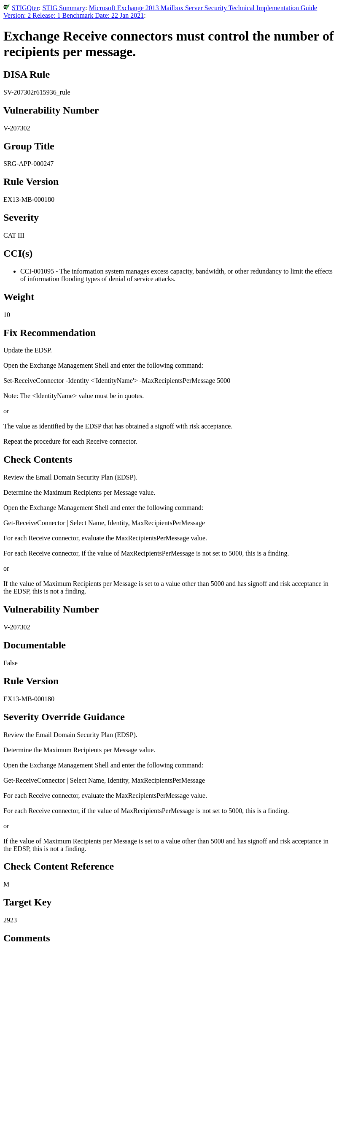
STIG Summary (63, 7)
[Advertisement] (169, 1081)
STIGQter (25, 7)
